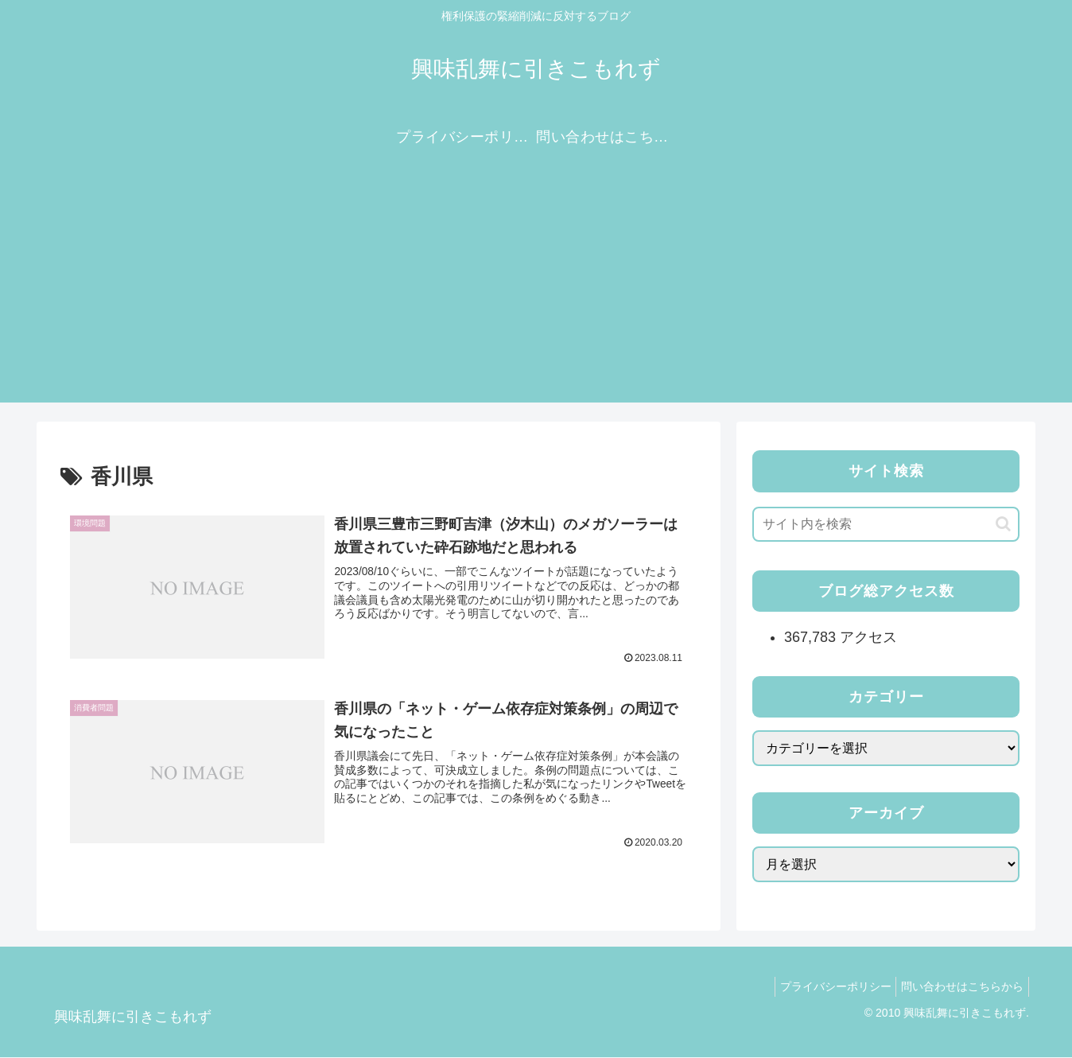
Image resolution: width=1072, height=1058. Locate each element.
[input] (886, 524)
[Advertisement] (536, 291)
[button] (1003, 524)
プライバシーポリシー (825, 987)
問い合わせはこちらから (959, 987)
